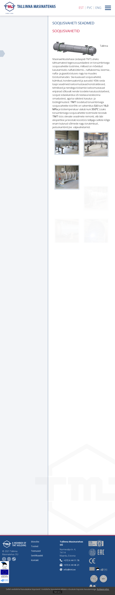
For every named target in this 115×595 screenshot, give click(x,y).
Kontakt (35, 560)
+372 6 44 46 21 (71, 565)
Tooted (34, 546)
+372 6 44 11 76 (71, 560)
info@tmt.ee (70, 569)
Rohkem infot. (103, 589)
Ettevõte (35, 541)
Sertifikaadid (37, 555)
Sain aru (57, 592)
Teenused (36, 550)
